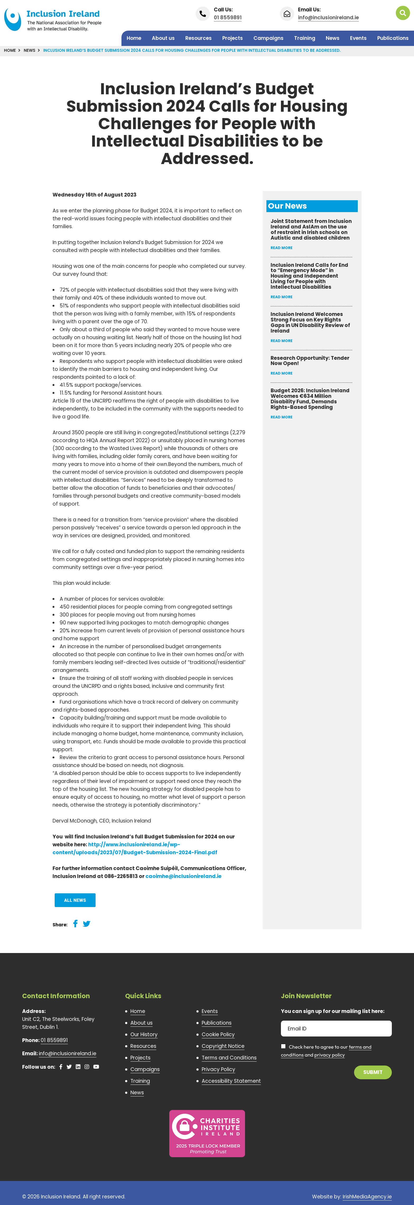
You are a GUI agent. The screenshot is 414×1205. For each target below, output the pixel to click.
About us (163, 38)
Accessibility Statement (231, 1081)
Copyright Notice (223, 1046)
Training (304, 38)
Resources (198, 38)
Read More (282, 247)
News (333, 38)
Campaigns (268, 38)
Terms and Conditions (229, 1057)
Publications (393, 38)
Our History (144, 1034)
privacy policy (329, 1055)
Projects (232, 38)
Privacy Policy (218, 1069)
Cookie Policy (218, 1034)
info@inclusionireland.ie (328, 17)
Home (134, 38)
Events (358, 38)
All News (75, 900)
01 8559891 (228, 17)
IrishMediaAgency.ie (367, 1196)
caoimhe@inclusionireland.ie (183, 876)
